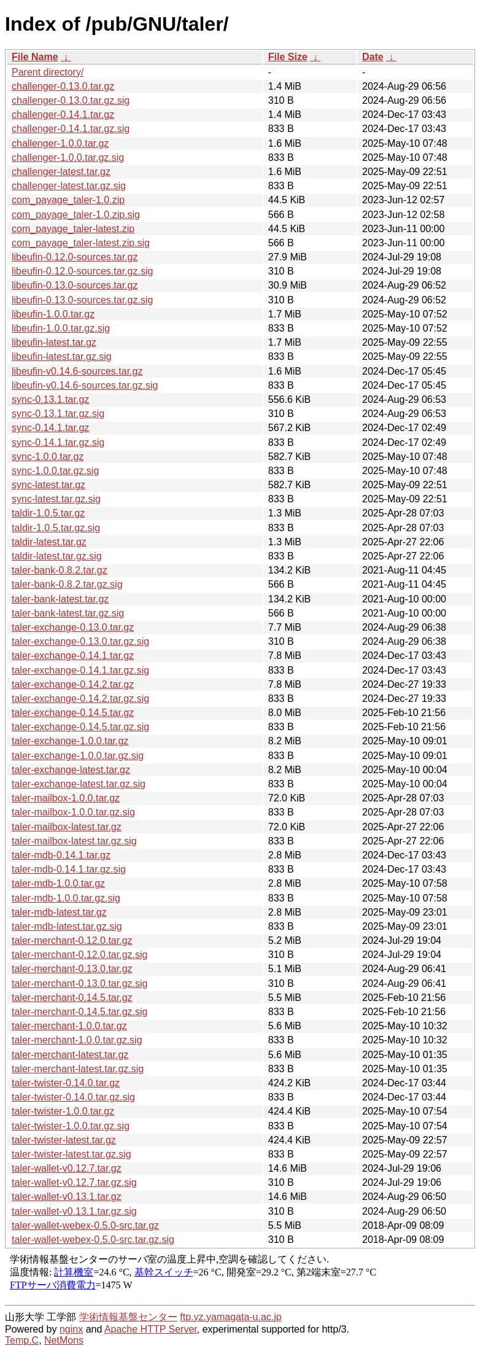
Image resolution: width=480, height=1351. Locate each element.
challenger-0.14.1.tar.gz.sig (71, 128)
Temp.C (22, 1340)
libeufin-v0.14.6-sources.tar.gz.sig (85, 385)
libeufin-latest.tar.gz (54, 342)
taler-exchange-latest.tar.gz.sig (78, 784)
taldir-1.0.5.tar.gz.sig (56, 528)
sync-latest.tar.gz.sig (56, 499)
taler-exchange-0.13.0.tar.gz (73, 627)
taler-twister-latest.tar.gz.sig (71, 1154)
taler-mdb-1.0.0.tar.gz (58, 883)
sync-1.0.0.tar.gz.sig (55, 470)
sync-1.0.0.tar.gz (47, 456)
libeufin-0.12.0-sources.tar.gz (74, 257)
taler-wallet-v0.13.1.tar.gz (67, 1196)
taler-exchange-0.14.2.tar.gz (73, 684)
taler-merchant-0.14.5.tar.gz (72, 997)
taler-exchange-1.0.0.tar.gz (70, 741)
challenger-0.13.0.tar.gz (63, 86)
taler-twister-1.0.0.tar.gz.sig (71, 1126)
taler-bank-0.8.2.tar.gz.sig (67, 584)
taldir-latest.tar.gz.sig (57, 556)
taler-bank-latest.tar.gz (60, 599)
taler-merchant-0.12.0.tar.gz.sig (79, 954)
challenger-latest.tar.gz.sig (69, 186)
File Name (35, 57)
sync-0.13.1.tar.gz (50, 399)
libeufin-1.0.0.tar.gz (53, 314)
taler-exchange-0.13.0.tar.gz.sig (80, 641)
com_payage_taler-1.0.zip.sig (76, 214)
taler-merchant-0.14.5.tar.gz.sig (79, 1011)
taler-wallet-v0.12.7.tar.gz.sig (74, 1182)
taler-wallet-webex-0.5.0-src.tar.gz (85, 1225)
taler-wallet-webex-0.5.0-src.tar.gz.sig (93, 1239)
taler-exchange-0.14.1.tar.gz (73, 655)
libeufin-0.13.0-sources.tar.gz (74, 285)
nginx (71, 1329)
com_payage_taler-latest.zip (73, 229)
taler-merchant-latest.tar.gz (70, 1054)
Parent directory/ (47, 72)
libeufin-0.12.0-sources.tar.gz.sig (82, 271)
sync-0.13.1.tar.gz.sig (58, 413)
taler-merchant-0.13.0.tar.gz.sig (79, 983)
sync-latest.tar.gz (48, 485)
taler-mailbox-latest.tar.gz (67, 827)
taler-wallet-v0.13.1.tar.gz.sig (74, 1211)
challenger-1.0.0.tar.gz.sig (68, 157)
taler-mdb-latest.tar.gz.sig (67, 926)
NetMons (63, 1340)
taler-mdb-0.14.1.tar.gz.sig (69, 869)
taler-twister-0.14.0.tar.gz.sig (73, 1097)
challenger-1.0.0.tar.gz (60, 143)
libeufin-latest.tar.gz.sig (62, 356)
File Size (288, 57)
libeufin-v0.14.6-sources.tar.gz (77, 371)
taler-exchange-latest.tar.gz (71, 770)
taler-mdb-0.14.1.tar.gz (61, 855)
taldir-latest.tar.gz (49, 542)
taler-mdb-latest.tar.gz (59, 912)
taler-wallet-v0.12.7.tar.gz (67, 1168)
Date (373, 57)
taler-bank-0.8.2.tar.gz (59, 570)
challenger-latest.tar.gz (61, 171)
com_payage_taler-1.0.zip (68, 200)
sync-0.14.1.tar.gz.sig (58, 442)
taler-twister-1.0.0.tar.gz (63, 1111)
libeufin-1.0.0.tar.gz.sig (61, 328)
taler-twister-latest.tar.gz (64, 1140)
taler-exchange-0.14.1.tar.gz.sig (80, 670)
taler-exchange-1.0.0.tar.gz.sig (78, 755)
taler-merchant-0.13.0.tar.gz (72, 969)
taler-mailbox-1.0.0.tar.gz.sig (73, 812)
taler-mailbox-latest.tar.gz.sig (74, 841)
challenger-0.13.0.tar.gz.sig (71, 100)
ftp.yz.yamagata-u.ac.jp (230, 1317)
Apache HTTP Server (150, 1329)
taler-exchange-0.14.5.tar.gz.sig (80, 727)
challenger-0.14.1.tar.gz (63, 114)
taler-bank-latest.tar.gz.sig (68, 613)
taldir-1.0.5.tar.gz (48, 513)
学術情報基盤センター (128, 1317)
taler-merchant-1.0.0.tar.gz (69, 1026)
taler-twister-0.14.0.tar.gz (66, 1083)
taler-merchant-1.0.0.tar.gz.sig (77, 1040)
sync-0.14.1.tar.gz (50, 427)
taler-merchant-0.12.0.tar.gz (72, 940)
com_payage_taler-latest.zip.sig (81, 243)
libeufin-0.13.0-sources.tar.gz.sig (82, 300)
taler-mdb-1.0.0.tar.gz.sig (66, 898)
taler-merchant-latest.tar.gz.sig (78, 1069)
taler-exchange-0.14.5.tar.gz (73, 712)
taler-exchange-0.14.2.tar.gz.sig (80, 698)
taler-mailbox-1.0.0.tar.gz (66, 798)
